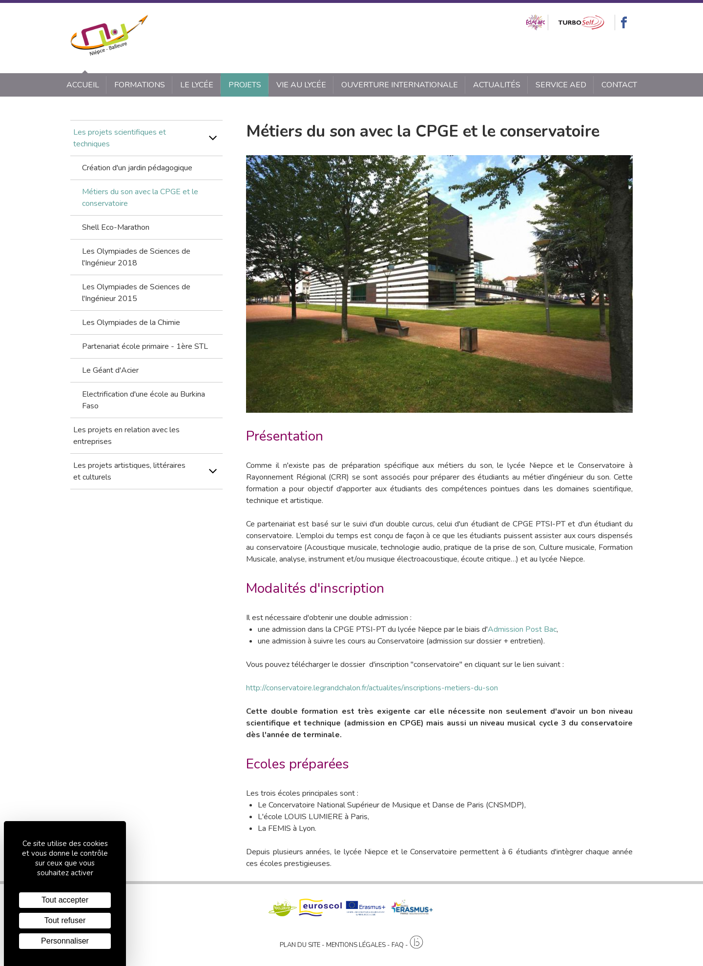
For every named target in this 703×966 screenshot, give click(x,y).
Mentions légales (356, 945)
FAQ (398, 945)
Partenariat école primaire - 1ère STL (145, 346)
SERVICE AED (561, 85)
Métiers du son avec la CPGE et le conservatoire (140, 197)
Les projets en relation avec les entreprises (126, 435)
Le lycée (196, 85)
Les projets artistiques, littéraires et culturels (129, 471)
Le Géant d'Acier (110, 370)
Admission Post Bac (522, 629)
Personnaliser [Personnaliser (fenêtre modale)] (65, 941)
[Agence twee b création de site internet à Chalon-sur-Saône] (416, 942)
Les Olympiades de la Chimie (131, 322)
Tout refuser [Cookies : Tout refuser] (64, 920)
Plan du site (300, 945)
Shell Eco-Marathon (115, 227)
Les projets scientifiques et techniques (119, 138)
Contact (619, 85)
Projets (244, 85)
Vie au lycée (301, 85)
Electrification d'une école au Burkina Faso (143, 400)
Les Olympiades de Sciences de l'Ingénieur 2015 (136, 293)
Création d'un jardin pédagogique (137, 167)
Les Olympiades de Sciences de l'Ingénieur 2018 (136, 257)
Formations (139, 85)
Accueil (82, 85)
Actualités (496, 85)
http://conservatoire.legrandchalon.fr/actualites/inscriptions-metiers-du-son (372, 688)
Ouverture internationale (399, 85)
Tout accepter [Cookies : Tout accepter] (64, 900)
